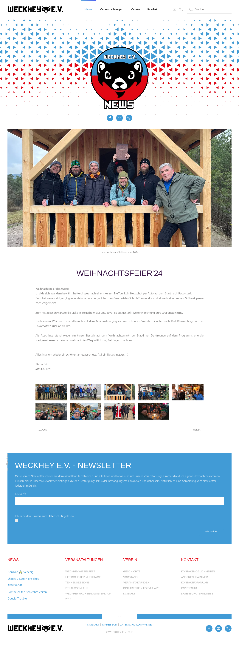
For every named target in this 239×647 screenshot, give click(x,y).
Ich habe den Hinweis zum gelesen (44, 516)
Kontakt (153, 9)
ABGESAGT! (14, 585)
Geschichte (131, 571)
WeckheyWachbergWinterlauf (88, 593)
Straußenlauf (76, 588)
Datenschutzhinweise (197, 593)
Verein (135, 9)
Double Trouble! (17, 598)
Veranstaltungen (111, 9)
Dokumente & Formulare (141, 588)
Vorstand (130, 577)
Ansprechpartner (194, 577)
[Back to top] (119, 616)
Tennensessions (77, 582)
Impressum (189, 588)
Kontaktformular (194, 582)
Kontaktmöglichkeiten (198, 571)
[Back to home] (36, 9)
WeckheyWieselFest (80, 571)
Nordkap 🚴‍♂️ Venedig (20, 572)
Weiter (197, 430)
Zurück (42, 430)
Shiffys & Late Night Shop (23, 578)
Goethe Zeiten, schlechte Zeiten (27, 592)
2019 (68, 599)
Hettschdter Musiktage (83, 577)
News (88, 9)
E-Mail (18, 494)
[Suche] (209, 9)
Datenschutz (55, 516)
